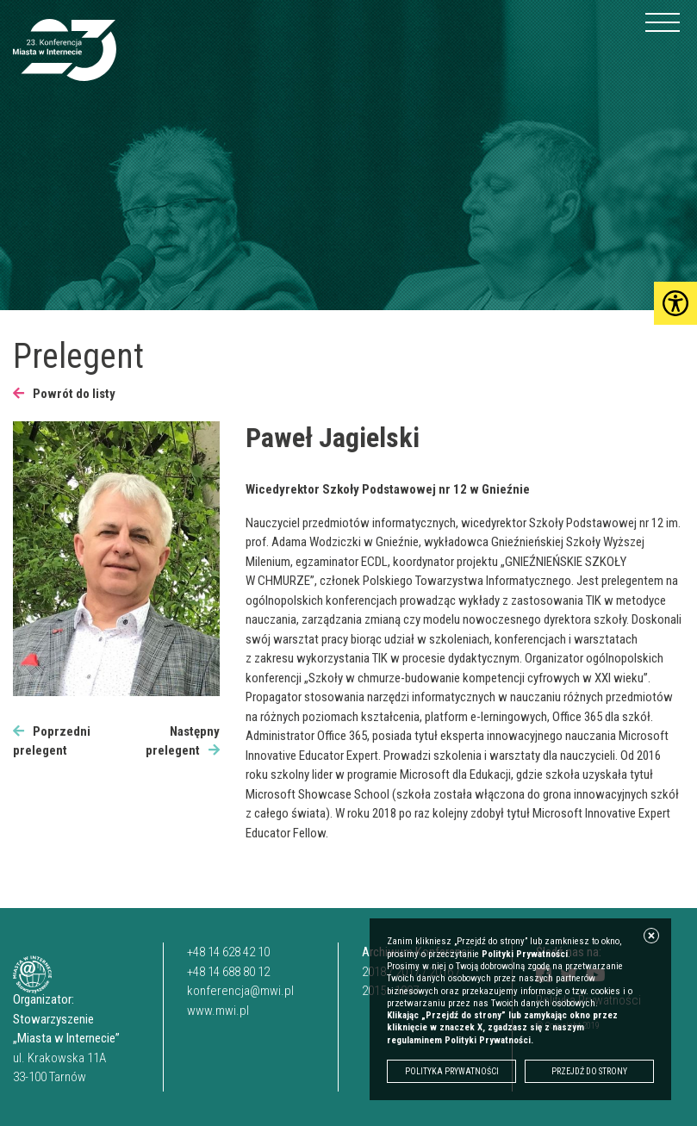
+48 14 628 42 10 (228, 952)
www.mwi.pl (218, 1010)
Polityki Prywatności (525, 954)
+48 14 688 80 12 (228, 972)
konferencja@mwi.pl (240, 990)
